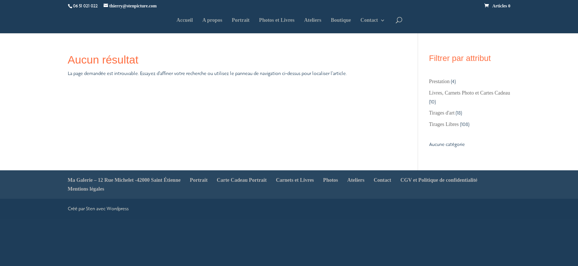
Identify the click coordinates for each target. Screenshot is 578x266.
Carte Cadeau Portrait (242, 180)
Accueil (185, 20)
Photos (330, 180)
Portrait (241, 20)
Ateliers (312, 20)
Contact (369, 20)
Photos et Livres (277, 20)
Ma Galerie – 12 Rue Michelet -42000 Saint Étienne (124, 180)
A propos (212, 20)
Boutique (341, 20)
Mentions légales (86, 189)
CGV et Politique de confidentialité (438, 180)
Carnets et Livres (295, 180)
